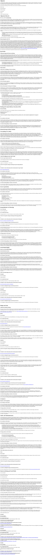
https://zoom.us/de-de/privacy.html (35, 469)
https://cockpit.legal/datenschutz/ (4, 169)
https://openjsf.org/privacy (3, 323)
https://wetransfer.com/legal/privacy (5, 381)
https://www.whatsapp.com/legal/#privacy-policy (7, 220)
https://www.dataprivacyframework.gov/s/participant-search (29, 48)
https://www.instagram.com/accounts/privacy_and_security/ (8, 541)
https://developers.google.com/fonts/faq (22, 311)
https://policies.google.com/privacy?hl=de (6, 551)
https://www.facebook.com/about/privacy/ (6, 523)
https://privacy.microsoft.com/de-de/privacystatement (7, 353)
